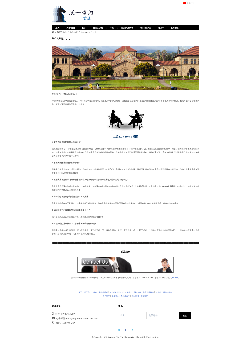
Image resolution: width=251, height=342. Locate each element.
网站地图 (135, 294)
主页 (57, 26)
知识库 (161, 26)
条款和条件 (125, 294)
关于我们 (70, 26)
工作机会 (115, 294)
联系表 (175, 276)
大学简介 (128, 291)
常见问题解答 (127, 26)
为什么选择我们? (116, 291)
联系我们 (175, 26)
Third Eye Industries (150, 335)
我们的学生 (145, 26)
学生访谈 (74, 30)
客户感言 (106, 294)
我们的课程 (98, 26)
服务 (84, 26)
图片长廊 (137, 291)
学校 (112, 26)
